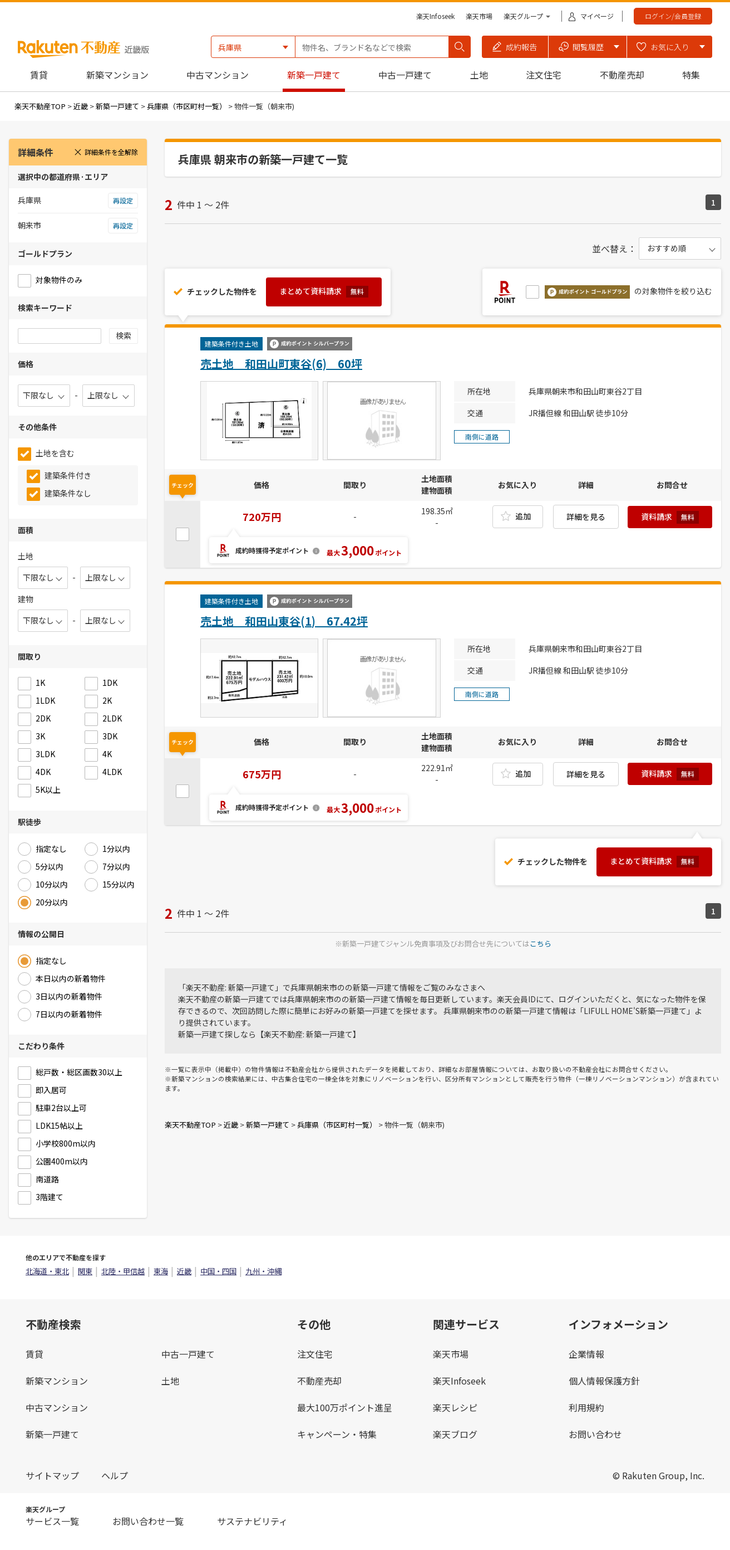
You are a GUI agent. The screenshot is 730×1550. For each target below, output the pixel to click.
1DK (109, 682)
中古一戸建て (405, 74)
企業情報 (586, 1354)
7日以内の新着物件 (69, 1014)
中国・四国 (218, 1271)
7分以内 (116, 866)
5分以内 (49, 866)
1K (40, 682)
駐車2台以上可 (61, 1107)
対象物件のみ (59, 279)
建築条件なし (68, 493)
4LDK (112, 771)
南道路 (47, 1179)
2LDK (112, 718)
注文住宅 (543, 74)
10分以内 (52, 884)
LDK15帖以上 (59, 1125)
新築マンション (117, 74)
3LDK (45, 753)
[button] (515, 47)
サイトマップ (52, 1475)
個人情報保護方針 (604, 1380)
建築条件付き (68, 475)
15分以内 (118, 884)
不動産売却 (622, 74)
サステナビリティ (252, 1521)
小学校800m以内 (66, 1143)
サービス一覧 (52, 1521)
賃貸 (39, 74)
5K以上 (48, 789)
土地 (479, 74)
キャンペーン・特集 (337, 1434)
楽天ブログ (455, 1434)
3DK (109, 736)
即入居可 (51, 1089)
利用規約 (586, 1407)
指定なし (51, 848)
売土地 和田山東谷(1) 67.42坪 (284, 621)
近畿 (80, 106)
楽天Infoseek (435, 16)
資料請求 (670, 517)
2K (107, 700)
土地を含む (55, 453)
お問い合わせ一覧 (148, 1521)
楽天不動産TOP (40, 106)
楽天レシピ (455, 1407)
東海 (161, 1271)
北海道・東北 (47, 1271)
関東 (85, 1271)
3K (40, 736)
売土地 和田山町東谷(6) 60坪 (281, 363)
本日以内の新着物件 (71, 978)
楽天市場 (479, 16)
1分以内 (116, 848)
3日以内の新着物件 (69, 996)
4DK (43, 771)
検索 (123, 335)
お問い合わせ (595, 1434)
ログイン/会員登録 (673, 16)
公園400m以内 (62, 1161)
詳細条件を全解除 (105, 152)
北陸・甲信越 (123, 1271)
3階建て (49, 1196)
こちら (540, 943)
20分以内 (52, 902)
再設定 (123, 200)
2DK (43, 718)
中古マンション (217, 74)
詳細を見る (585, 516)
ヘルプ (114, 1475)
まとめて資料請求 (323, 291)
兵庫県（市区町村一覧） (186, 106)
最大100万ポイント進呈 (344, 1407)
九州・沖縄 (263, 1271)
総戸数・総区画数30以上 (79, 1072)
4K (107, 753)
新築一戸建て (314, 74)
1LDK (45, 700)
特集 (691, 74)
